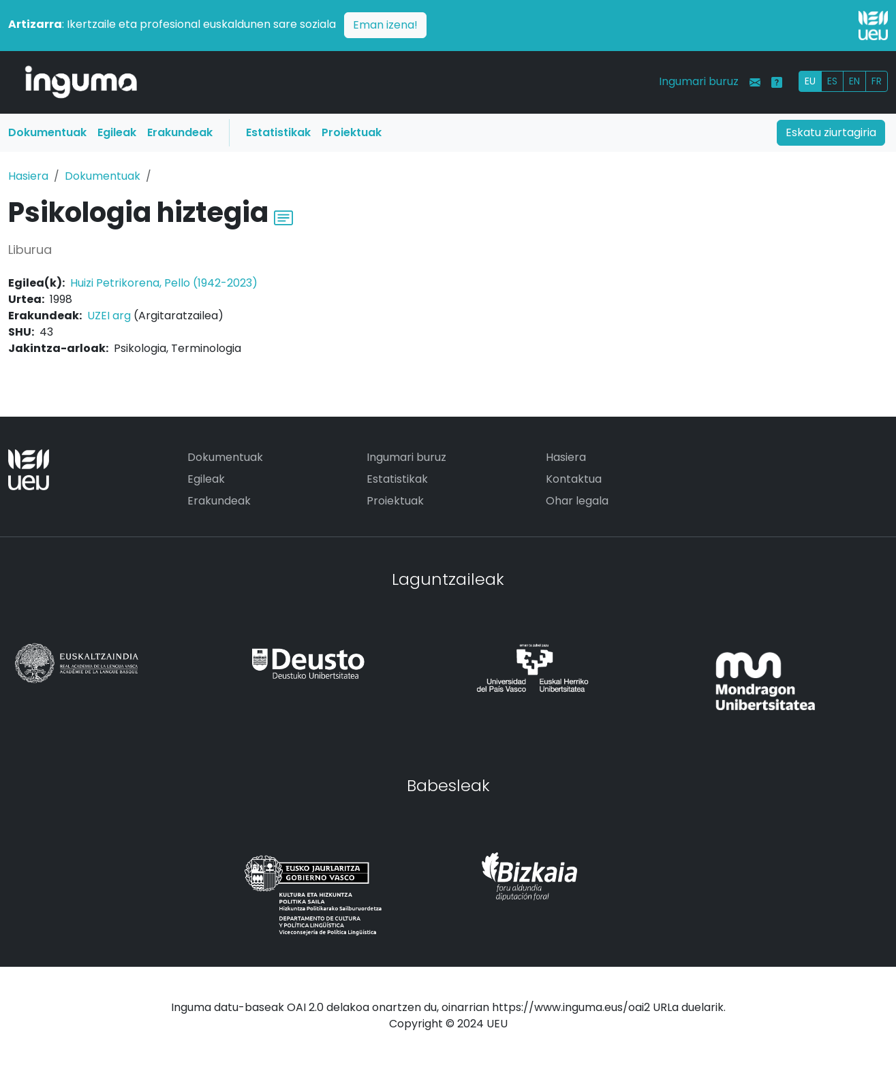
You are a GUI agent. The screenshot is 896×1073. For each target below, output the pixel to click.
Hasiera (28, 176)
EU (810, 81)
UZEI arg (109, 315)
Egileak (116, 132)
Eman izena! (385, 25)
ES (832, 81)
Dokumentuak (47, 132)
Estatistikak (278, 132)
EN (854, 81)
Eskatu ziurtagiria (831, 132)
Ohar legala (577, 501)
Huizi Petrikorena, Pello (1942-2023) (164, 283)
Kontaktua (574, 479)
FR (876, 81)
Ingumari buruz (699, 81)
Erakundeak (180, 132)
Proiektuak (352, 132)
